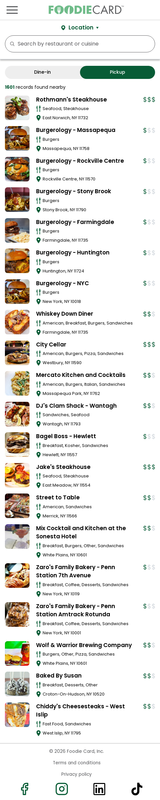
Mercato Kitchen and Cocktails (81, 375)
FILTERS (148, 44)
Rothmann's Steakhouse (71, 99)
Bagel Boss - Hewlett (66, 436)
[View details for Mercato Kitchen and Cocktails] (17, 383)
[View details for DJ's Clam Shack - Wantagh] (17, 414)
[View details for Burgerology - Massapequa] (17, 138)
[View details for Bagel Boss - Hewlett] (17, 444)
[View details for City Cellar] (17, 353)
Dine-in (42, 72)
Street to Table (58, 497)
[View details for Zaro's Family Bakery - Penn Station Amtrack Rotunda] (17, 614)
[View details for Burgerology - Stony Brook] (17, 199)
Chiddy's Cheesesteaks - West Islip (80, 710)
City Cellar (51, 344)
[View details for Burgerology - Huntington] (17, 261)
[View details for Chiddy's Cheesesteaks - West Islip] (17, 714)
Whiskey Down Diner (64, 314)
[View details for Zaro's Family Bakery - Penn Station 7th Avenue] (17, 575)
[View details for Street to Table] (17, 505)
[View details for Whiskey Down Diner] (17, 322)
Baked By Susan (59, 675)
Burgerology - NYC (62, 283)
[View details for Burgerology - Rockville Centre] (17, 169)
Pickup (117, 72)
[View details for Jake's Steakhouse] (17, 475)
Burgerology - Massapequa (75, 130)
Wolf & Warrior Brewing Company (84, 645)
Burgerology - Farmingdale (75, 222)
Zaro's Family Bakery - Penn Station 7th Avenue (75, 571)
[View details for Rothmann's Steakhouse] (17, 108)
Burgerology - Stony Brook (73, 191)
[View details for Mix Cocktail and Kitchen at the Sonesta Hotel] (17, 536)
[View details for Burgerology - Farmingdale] (17, 230)
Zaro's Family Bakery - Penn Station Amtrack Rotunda (75, 610)
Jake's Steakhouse (63, 467)
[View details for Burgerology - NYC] (17, 291)
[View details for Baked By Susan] (17, 684)
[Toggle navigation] (12, 10)
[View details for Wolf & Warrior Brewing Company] (17, 653)
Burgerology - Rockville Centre (80, 161)
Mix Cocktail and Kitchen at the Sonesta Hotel (81, 532)
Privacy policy (76, 774)
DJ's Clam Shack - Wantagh (76, 406)
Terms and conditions (77, 763)
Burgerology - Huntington (73, 252)
